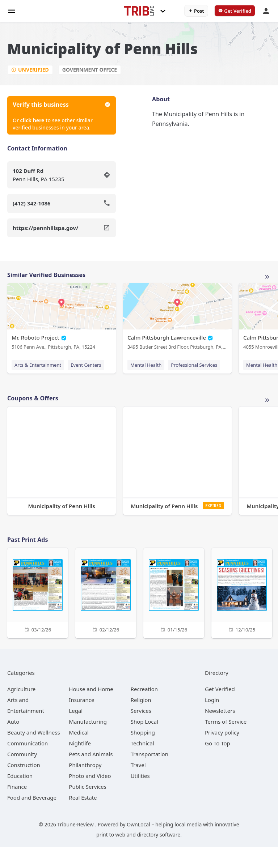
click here (32, 120)
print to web (110, 834)
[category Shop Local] (144, 721)
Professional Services (194, 365)
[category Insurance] (81, 699)
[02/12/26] (106, 592)
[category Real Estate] (83, 797)
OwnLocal (138, 824)
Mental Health (145, 365)
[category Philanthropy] (85, 765)
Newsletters (220, 710)
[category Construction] (23, 765)
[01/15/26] (174, 592)
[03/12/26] (38, 592)
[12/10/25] (242, 592)
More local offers (267, 400)
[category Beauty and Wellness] (33, 732)
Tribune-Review (76, 824)
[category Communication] (27, 743)
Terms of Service (226, 721)
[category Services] (141, 710)
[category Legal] (76, 710)
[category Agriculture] (21, 689)
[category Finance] (17, 786)
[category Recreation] (144, 689)
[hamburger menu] (11, 10)
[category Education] (20, 775)
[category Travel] (138, 765)
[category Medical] (79, 732)
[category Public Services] (87, 786)
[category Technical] (142, 743)
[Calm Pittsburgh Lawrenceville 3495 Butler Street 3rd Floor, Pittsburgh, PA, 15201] (177, 318)
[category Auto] (13, 721)
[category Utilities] (140, 775)
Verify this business (61, 104)
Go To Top (217, 743)
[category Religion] (141, 699)
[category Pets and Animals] (91, 754)
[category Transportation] (149, 754)
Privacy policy (222, 732)
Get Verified (220, 689)
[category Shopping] (143, 732)
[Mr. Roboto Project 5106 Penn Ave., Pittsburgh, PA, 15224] (61, 318)
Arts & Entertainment (37, 365)
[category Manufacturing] (88, 721)
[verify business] (235, 10)
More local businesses (267, 277)
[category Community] (22, 754)
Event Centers (86, 365)
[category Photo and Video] (90, 775)
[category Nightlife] (80, 743)
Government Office (89, 69)
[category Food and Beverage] (31, 797)
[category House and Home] (91, 689)
